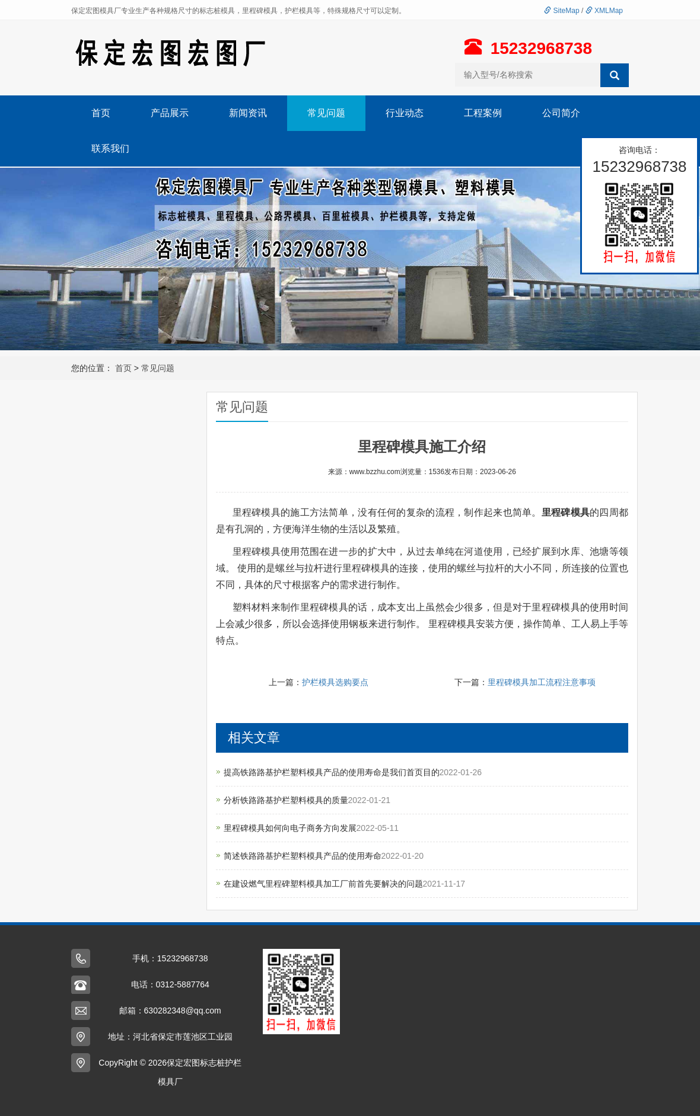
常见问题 (326, 113)
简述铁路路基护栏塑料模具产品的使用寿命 (302, 856)
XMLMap (604, 11)
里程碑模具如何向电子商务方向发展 (290, 828)
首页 (100, 113)
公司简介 (561, 113)
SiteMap (561, 11)
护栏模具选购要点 (335, 682)
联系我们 (110, 148)
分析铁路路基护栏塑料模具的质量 (286, 800)
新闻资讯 (248, 113)
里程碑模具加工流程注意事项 (542, 682)
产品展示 (170, 113)
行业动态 (405, 113)
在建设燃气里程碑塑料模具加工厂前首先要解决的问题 (323, 883)
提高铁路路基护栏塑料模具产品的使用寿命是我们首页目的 (332, 772)
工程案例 (483, 113)
